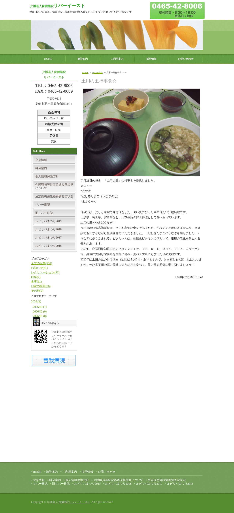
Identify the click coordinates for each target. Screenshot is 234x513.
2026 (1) (36, 301)
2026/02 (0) (40, 311)
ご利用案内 (117, 59)
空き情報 (41, 159)
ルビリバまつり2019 (48, 221)
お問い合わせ (185, 59)
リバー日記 (97, 72)
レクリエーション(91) (45, 272)
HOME (48, 59)
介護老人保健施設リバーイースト (68, 502)
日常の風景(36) (41, 286)
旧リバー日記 (44, 212)
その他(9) (37, 290)
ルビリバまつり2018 (48, 229)
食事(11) (36, 281)
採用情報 (151, 59)
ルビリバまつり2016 (48, 245)
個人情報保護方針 (47, 176)
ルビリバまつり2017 (48, 237)
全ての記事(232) (41, 263)
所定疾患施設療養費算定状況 (54, 196)
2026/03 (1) (40, 306)
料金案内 (41, 168)
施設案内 (83, 59)
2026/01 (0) (40, 316)
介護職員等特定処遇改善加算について (54, 186)
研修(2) (35, 277)
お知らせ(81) (39, 267)
